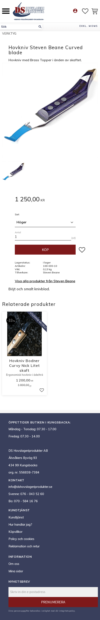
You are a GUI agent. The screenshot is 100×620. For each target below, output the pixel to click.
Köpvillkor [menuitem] (15, 532)
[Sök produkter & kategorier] (19, 26)
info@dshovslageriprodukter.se (30, 487)
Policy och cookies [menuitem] (21, 539)
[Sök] (40, 26)
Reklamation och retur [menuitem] (24, 546)
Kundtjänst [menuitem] (16, 517)
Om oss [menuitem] (13, 564)
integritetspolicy (67, 610)
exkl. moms (88, 25)
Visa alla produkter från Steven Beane (45, 281)
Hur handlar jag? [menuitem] (20, 524)
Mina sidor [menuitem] (15, 571)
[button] (6, 11)
